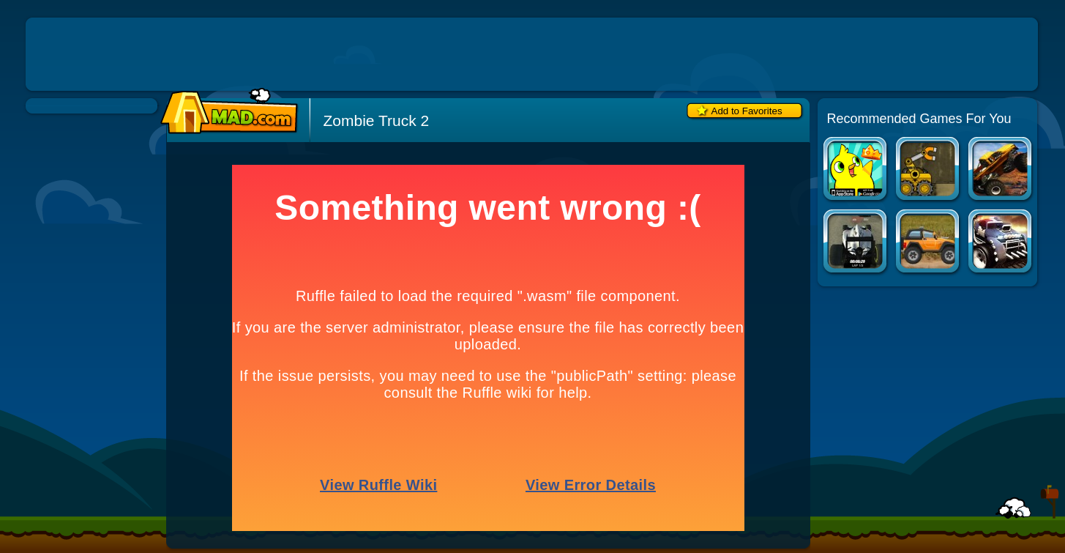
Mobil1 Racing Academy (856, 243)
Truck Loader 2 (928, 170)
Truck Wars (1001, 170)
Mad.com (225, 111)
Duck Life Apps (856, 170)
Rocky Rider (928, 243)
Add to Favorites (746, 110)
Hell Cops (1001, 243)
